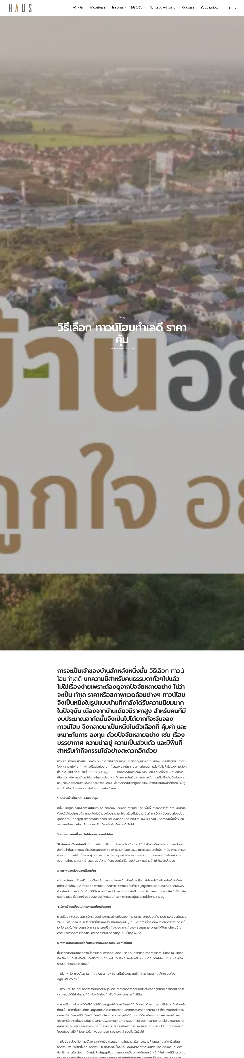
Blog (122, 317)
